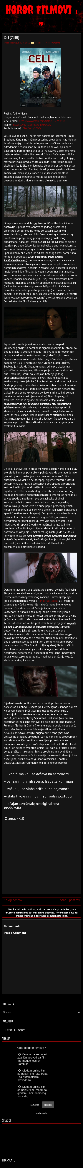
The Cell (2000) (31, 128)
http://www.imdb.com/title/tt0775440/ (42, 121)
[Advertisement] (40, 865)
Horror (38, 42)
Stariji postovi (70, 900)
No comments (53, 42)
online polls (41, 1113)
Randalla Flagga (48, 600)
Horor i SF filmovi (15, 1029)
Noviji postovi (13, 900)
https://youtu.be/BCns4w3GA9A (32, 124)
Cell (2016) (11, 37)
